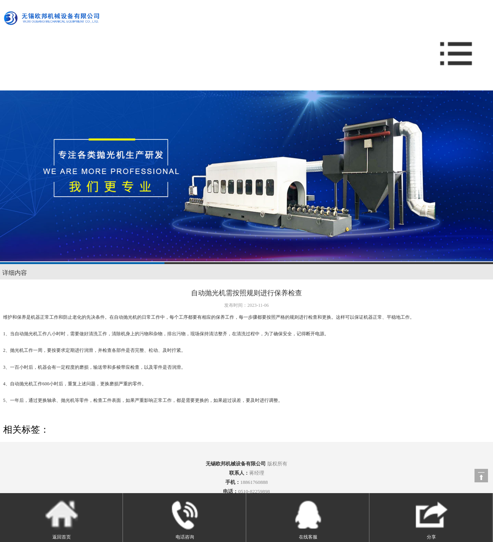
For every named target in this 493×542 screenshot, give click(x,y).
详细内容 (14, 272)
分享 (431, 518)
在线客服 (308, 518)
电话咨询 (184, 518)
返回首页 (61, 518)
